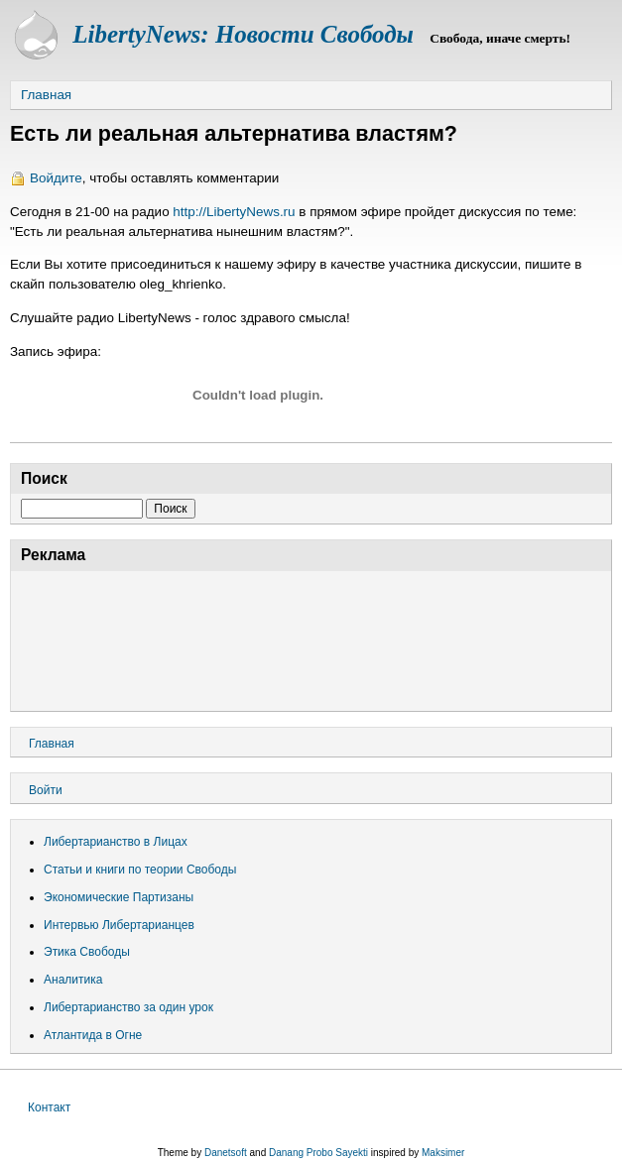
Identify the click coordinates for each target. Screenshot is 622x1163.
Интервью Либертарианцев (119, 925)
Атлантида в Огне (93, 1035)
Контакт (49, 1107)
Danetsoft (225, 1152)
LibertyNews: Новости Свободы (243, 34)
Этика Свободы (87, 952)
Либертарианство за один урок (128, 1007)
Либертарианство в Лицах (115, 842)
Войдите (56, 178)
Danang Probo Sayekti (318, 1152)
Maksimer (443, 1152)
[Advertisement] (311, 638)
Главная (46, 94)
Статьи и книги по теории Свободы (140, 869)
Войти (45, 790)
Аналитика (73, 980)
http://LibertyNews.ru (234, 211)
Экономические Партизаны (118, 897)
